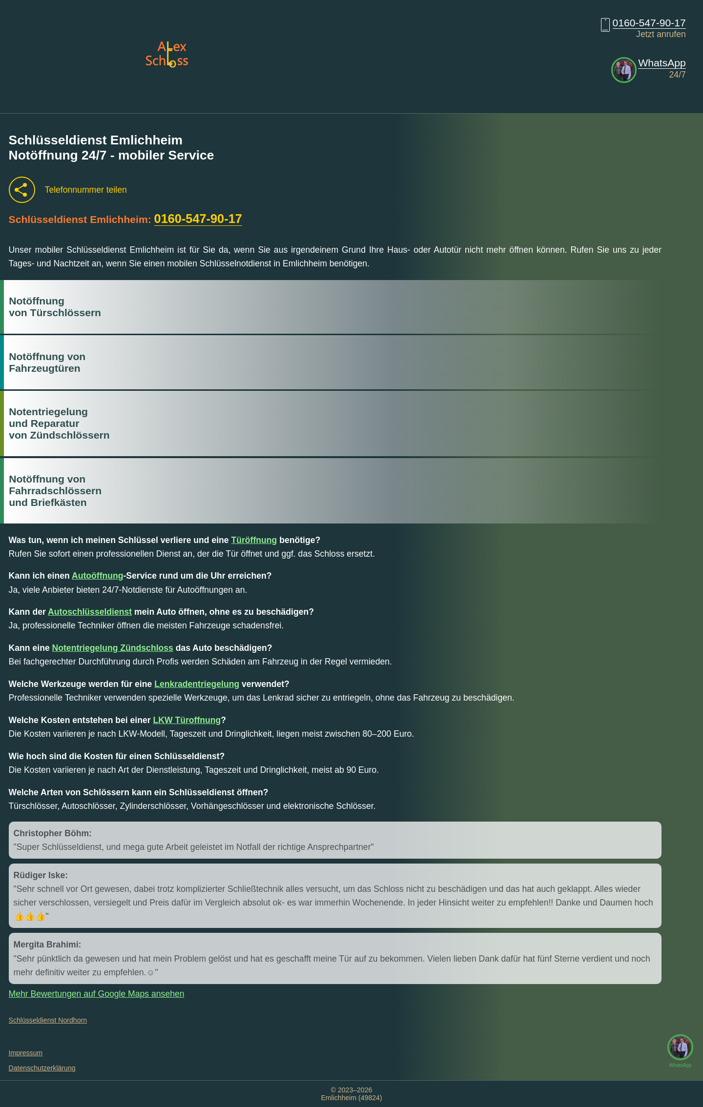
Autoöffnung (98, 576)
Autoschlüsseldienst (90, 612)
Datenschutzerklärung (42, 1068)
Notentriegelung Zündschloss (112, 648)
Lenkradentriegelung (196, 684)
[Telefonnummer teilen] (22, 190)
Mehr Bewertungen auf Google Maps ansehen (97, 994)
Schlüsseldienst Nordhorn (48, 1020)
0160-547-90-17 (649, 22)
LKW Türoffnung (187, 720)
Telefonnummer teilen (86, 190)
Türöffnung (254, 540)
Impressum (26, 1052)
